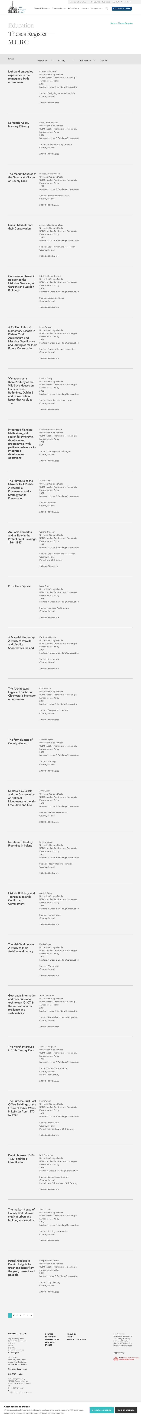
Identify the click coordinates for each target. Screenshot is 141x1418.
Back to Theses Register (121, 23)
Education (50, 1342)
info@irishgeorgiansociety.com (19, 1393)
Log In (70, 1337)
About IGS (71, 1334)
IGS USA (115, 2)
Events (48, 1345)
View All (103, 60)
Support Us (50, 1337)
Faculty (61, 60)
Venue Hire (125, 2)
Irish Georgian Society (17, 7)
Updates (49, 1334)
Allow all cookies (101, 1410)
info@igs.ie (15, 1353)
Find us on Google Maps (17, 1369)
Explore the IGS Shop (16, 1364)
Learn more (60, 1413)
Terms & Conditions (76, 1340)
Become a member (121, 9)
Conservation (52, 1340)
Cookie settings (126, 1410)
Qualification (85, 60)
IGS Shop (106, 2)
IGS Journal (95, 2)
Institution (42, 60)
